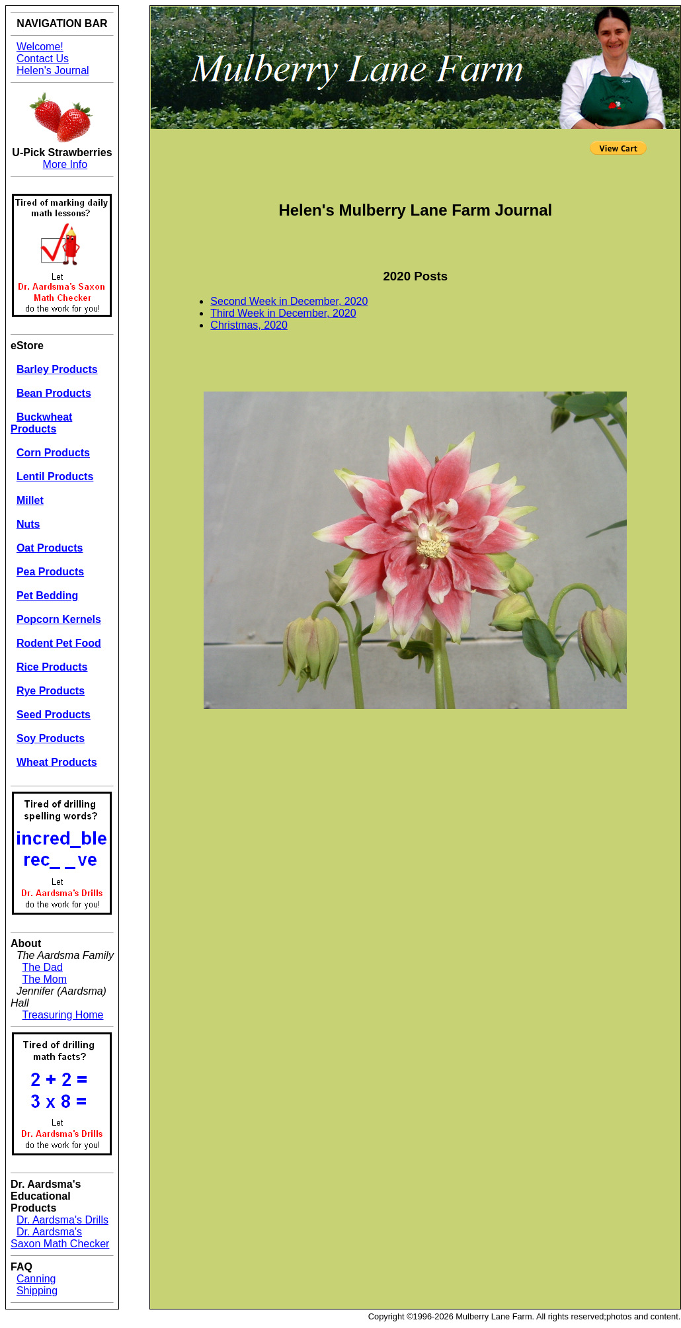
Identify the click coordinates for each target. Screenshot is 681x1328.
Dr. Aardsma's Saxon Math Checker (60, 1237)
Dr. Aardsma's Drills (62, 1219)
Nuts (28, 524)
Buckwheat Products (41, 423)
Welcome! (40, 46)
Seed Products (54, 714)
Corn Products (53, 452)
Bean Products (54, 393)
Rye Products (51, 690)
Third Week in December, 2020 (283, 313)
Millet (30, 500)
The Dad (42, 967)
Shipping (37, 1290)
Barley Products (57, 369)
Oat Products (50, 548)
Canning (36, 1278)
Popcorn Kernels (59, 619)
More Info (65, 164)
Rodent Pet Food (59, 643)
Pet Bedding (47, 595)
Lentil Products (55, 476)
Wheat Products (57, 762)
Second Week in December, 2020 (289, 301)
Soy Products (51, 738)
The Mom (44, 979)
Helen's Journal (53, 70)
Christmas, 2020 (249, 325)
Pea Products (50, 571)
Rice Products (52, 667)
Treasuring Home (63, 1014)
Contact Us (43, 58)
